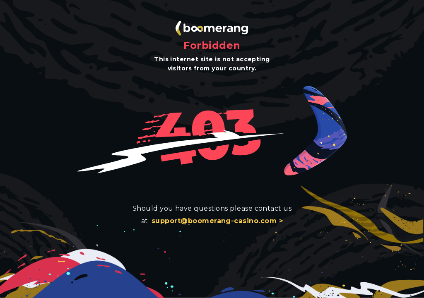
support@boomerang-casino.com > (217, 221)
